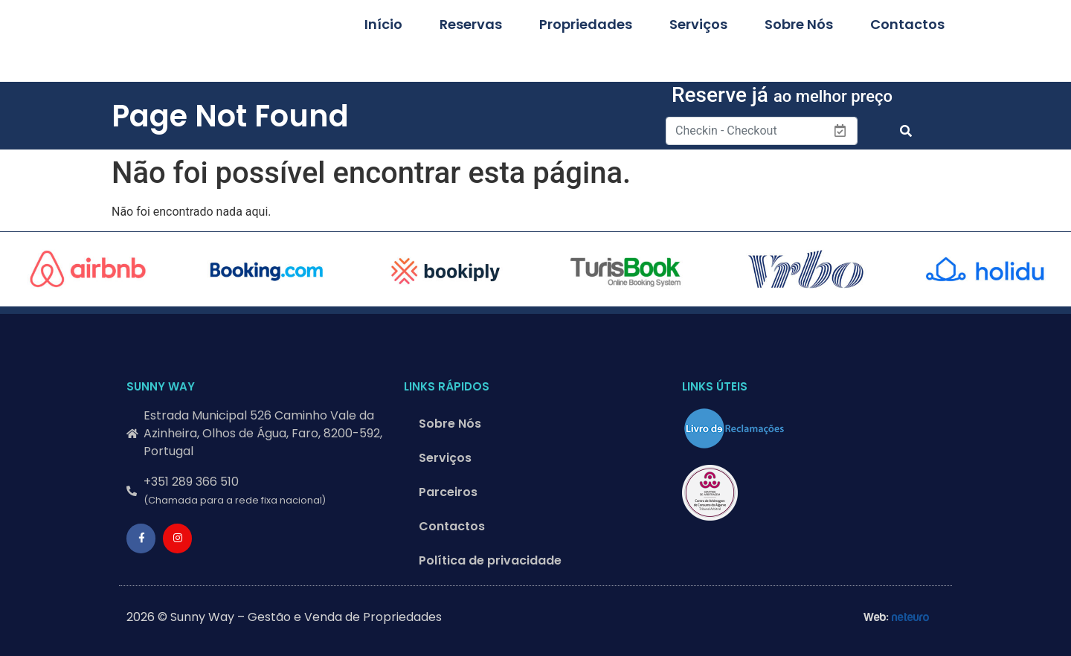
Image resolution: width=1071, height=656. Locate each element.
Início (383, 24)
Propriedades (585, 24)
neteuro (911, 617)
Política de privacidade (490, 560)
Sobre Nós (799, 24)
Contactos (907, 24)
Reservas (471, 24)
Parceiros (448, 492)
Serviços (698, 24)
